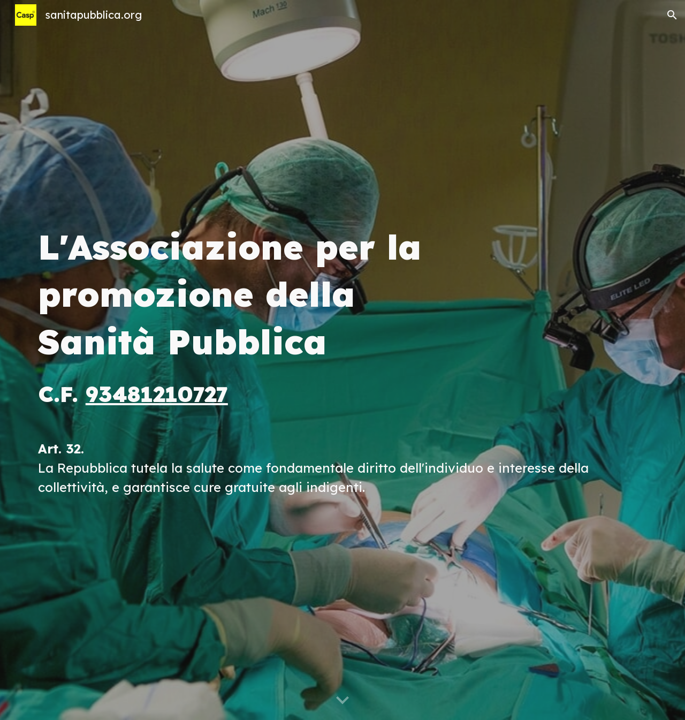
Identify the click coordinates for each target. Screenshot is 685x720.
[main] (342, 360)
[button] (672, 15)
